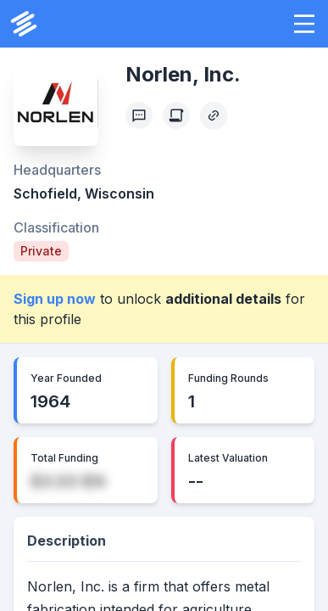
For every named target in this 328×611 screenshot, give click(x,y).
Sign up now (55, 298)
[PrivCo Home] (24, 24)
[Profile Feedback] (139, 115)
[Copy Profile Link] (213, 115)
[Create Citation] (176, 115)
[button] (304, 24)
